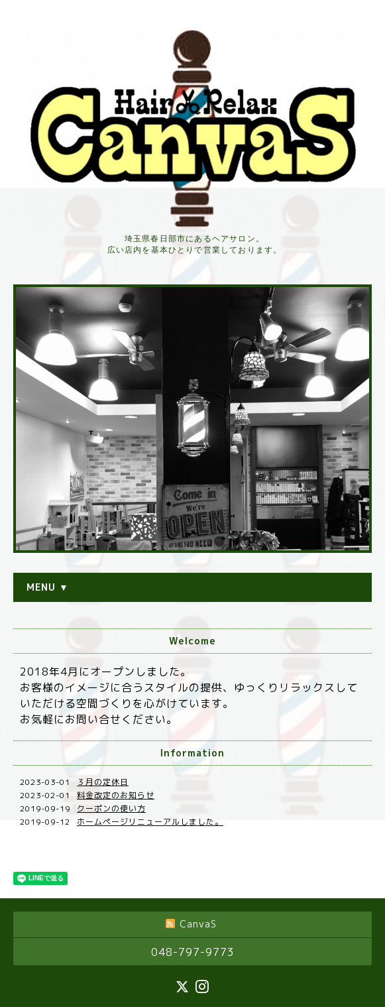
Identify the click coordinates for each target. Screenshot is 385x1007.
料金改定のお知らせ (115, 795)
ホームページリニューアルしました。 (150, 821)
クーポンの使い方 (111, 808)
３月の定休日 (103, 782)
